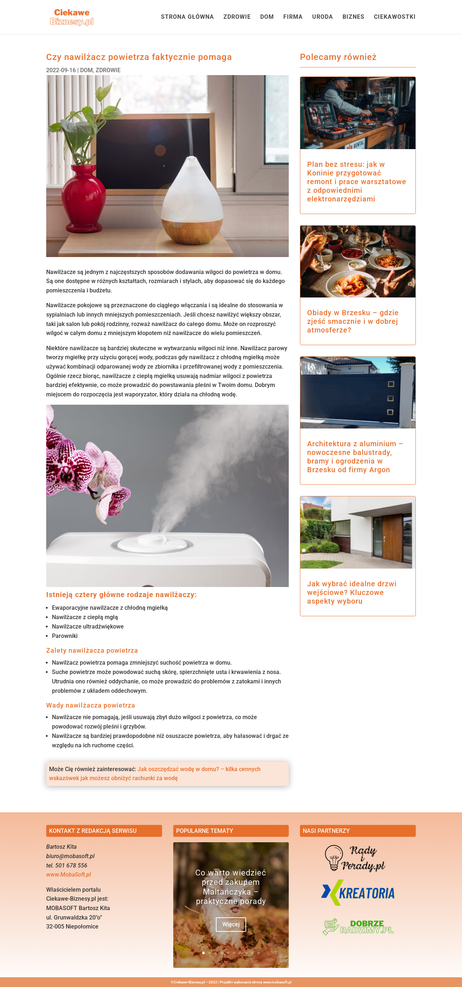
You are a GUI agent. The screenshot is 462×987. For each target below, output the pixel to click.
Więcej (231, 924)
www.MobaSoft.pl (68, 874)
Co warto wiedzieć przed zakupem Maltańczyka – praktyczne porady (230, 887)
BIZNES (354, 17)
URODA (322, 17)
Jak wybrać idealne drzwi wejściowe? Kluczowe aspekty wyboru (352, 592)
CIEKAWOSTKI (395, 17)
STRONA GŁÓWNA (187, 17)
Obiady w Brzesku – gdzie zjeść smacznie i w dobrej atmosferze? (353, 321)
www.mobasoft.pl (277, 982)
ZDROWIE (237, 17)
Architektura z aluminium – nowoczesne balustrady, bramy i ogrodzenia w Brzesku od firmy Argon (355, 456)
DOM (267, 17)
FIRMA (293, 17)
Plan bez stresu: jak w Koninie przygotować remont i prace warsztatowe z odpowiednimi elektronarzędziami (356, 181)
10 (258, 953)
